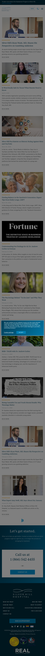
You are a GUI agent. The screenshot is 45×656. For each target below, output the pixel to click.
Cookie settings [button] (9, 332)
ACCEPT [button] (21, 332)
